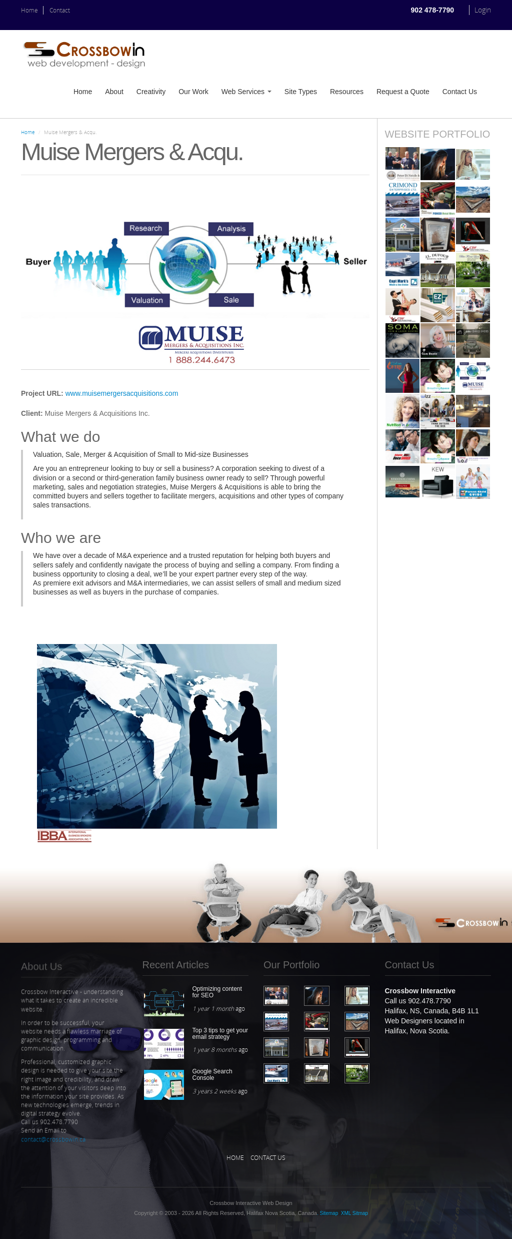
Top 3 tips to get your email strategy (220, 1033)
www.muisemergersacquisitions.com (122, 393)
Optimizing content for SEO (217, 992)
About (114, 92)
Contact (60, 10)
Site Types (300, 92)
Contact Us (459, 92)
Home (29, 10)
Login (482, 10)
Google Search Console (212, 1074)
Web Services (247, 92)
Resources (347, 92)
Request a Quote (403, 92)
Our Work (193, 92)
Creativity (151, 92)
